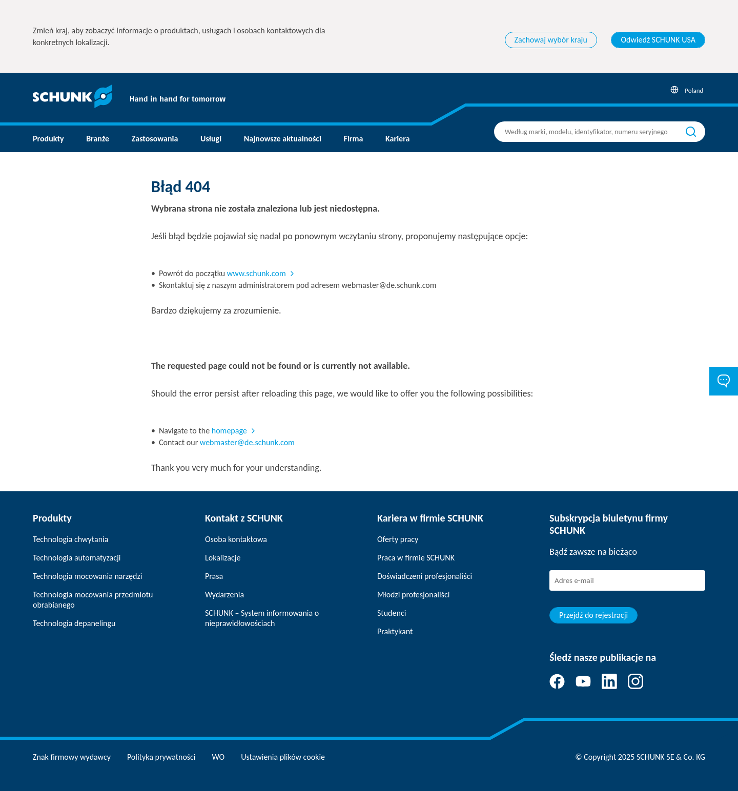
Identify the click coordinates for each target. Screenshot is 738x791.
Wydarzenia (224, 594)
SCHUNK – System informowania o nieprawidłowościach (262, 618)
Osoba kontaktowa (236, 539)
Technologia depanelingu (74, 623)
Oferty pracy (397, 539)
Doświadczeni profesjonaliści (424, 576)
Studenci (391, 613)
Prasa (214, 576)
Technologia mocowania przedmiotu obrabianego (93, 600)
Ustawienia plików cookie (283, 757)
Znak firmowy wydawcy (72, 757)
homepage (229, 430)
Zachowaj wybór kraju (551, 40)
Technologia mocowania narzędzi (87, 576)
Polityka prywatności (161, 757)
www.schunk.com (256, 273)
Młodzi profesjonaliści (413, 594)
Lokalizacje (222, 558)
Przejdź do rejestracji (593, 615)
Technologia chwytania (70, 539)
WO (218, 757)
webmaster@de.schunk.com (247, 442)
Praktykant (395, 631)
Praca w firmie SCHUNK (416, 558)
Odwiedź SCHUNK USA (658, 40)
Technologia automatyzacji (76, 558)
